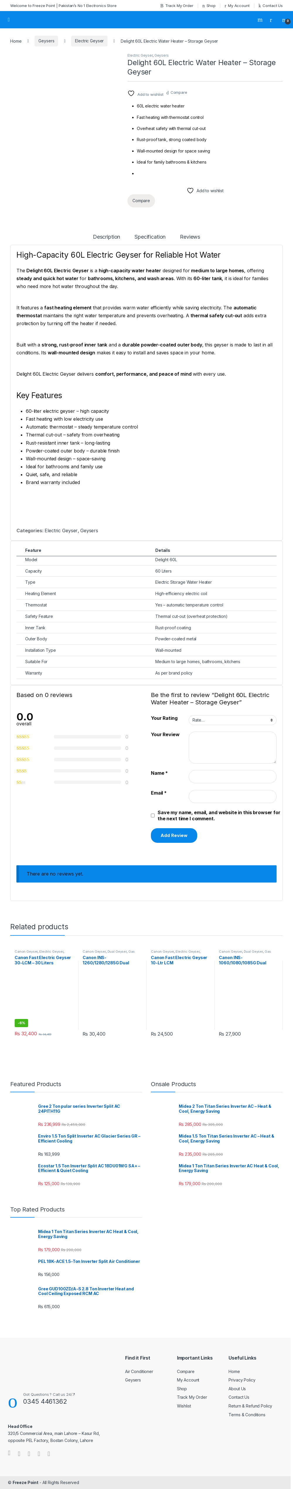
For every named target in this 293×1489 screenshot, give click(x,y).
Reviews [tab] (190, 237)
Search (261, 19)
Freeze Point (25, 1482)
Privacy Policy (242, 1379)
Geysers (46, 40)
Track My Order (176, 5)
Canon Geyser (26, 951)
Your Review (165, 734)
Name (159, 773)
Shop (209, 5)
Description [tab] (106, 237)
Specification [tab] (150, 237)
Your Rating (164, 718)
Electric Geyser (89, 40)
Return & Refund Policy (250, 1405)
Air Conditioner (139, 1371)
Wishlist (184, 1405)
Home (15, 40)
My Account (237, 5)
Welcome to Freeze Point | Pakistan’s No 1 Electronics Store (63, 5)
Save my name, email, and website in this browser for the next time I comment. (219, 815)
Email (159, 793)
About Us (237, 1388)
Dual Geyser (117, 951)
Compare (179, 92)
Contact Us (271, 5)
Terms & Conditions (247, 1414)
